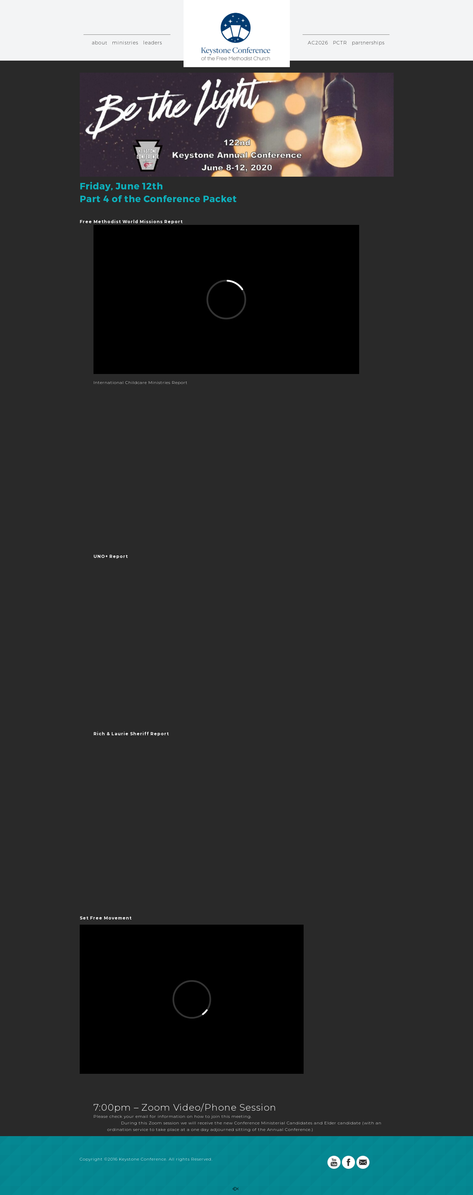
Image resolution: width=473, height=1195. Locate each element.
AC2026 (318, 43)
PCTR (340, 43)
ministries (125, 43)
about (99, 43)
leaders (152, 43)
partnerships (368, 43)
